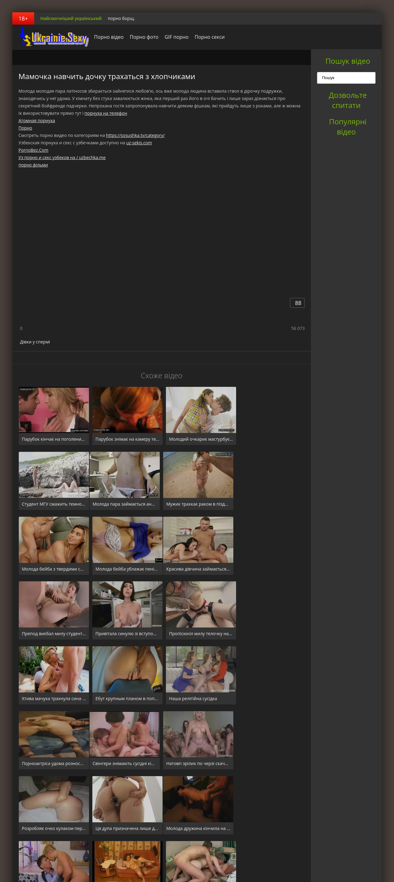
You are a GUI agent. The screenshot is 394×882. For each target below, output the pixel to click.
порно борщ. (121, 18)
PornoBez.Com (33, 150)
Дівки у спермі (35, 342)
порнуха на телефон (106, 113)
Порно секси (208, 37)
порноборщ (50, 37)
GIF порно (175, 37)
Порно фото (142, 37)
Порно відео (107, 37)
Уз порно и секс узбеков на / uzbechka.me (62, 157)
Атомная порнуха (36, 120)
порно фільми (33, 165)
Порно (25, 128)
